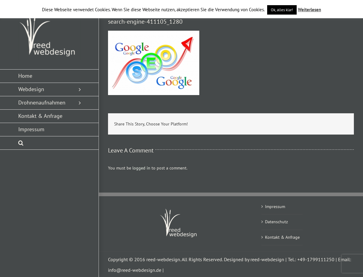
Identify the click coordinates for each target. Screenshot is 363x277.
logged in (141, 168)
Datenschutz (276, 221)
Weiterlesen (309, 9)
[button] (49, 143)
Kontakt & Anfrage (282, 237)
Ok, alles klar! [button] (282, 9)
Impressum (275, 206)
